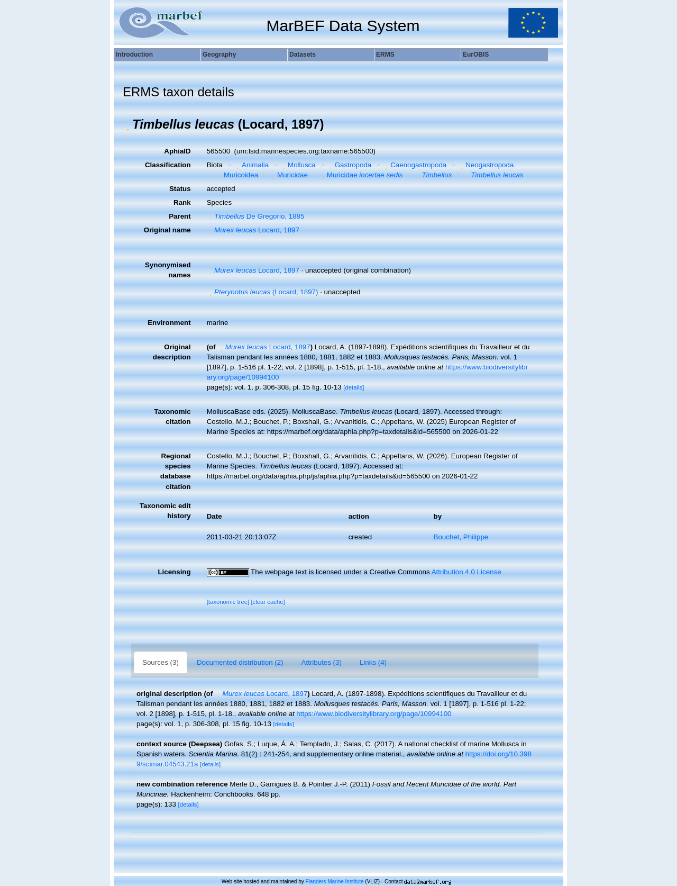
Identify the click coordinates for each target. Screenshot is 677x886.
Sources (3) (160, 662)
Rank (182, 202)
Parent (179, 216)
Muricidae (289, 175)
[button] (127, 124)
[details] (353, 387)
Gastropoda (349, 165)
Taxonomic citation (172, 417)
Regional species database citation (175, 471)
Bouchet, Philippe (461, 537)
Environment (169, 323)
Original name (167, 230)
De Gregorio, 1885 (256, 216)
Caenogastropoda (414, 165)
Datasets (302, 54)
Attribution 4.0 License (466, 572)
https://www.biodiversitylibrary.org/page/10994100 (373, 714)
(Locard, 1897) (262, 292)
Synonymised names (168, 270)
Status (180, 189)
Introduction (134, 54)
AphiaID (177, 151)
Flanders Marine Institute (335, 881)
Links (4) (373, 662)
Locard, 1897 (253, 230)
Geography (219, 54)
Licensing (174, 572)
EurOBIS (476, 54)
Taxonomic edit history (165, 511)
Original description (172, 352)
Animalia (251, 165)
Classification (168, 165)
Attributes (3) (321, 662)
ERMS (385, 54)
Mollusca (298, 165)
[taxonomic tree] (228, 602)
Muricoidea (237, 175)
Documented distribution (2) (240, 662)
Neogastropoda (486, 165)
